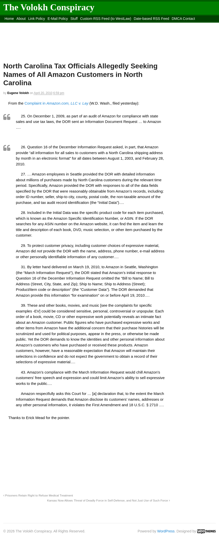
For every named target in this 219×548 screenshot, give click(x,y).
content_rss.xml (17, 25)
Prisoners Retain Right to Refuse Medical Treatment (38, 495)
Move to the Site (58, 25)
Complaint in (56, 103)
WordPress (166, 531)
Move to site (103, 25)
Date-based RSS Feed (151, 19)
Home (9, 19)
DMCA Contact (183, 19)
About (21, 19)
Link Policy (36, 19)
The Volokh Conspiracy (48, 7)
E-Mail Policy (58, 19)
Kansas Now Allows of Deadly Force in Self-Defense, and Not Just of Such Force (108, 500)
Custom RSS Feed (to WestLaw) (105, 19)
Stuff (74, 19)
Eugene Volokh (18, 93)
